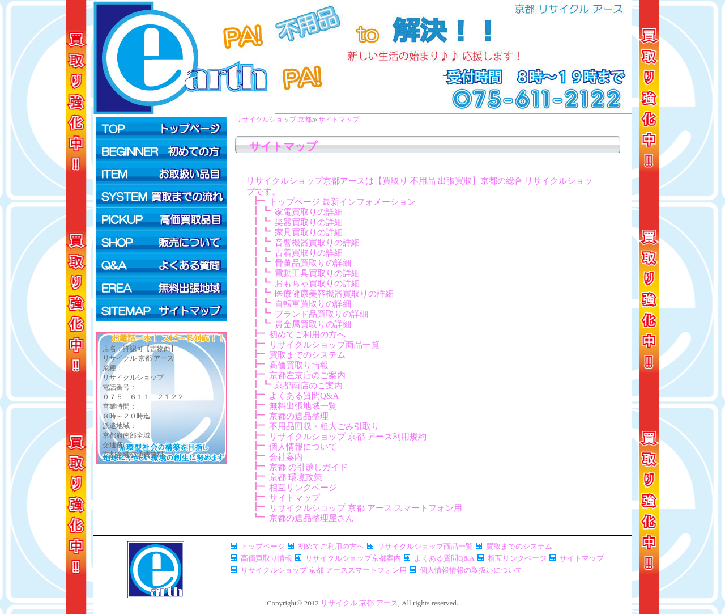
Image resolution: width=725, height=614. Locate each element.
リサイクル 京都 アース (359, 603)
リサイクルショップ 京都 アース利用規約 (348, 436)
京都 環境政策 (295, 477)
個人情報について (303, 446)
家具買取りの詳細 (309, 232)
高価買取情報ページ (161, 219)
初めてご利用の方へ (161, 150)
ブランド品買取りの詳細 (321, 314)
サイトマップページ (161, 309)
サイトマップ (338, 120)
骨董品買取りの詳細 (313, 263)
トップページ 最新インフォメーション (342, 201)
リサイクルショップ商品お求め (161, 241)
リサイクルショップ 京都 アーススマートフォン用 (324, 570)
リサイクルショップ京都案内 (353, 558)
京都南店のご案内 (309, 385)
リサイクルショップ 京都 (273, 120)
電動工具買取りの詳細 (317, 273)
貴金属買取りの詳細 (313, 324)
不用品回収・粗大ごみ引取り (324, 426)
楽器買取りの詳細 (309, 222)
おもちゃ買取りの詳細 (317, 283)
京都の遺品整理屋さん (311, 518)
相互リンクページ (303, 487)
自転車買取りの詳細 (313, 303)
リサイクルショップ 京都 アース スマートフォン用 (365, 508)
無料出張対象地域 (161, 287)
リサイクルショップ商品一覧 (324, 344)
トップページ (161, 128)
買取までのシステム (161, 196)
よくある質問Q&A (161, 264)
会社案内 (286, 456)
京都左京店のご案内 (307, 375)
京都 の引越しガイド (308, 467)
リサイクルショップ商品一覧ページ (161, 173)
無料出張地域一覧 (303, 405)
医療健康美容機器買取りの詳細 (334, 293)
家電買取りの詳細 (309, 212)
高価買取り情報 (299, 365)
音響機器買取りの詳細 (317, 242)
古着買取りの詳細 (309, 252)
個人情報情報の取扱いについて (471, 570)
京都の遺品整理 (299, 416)
